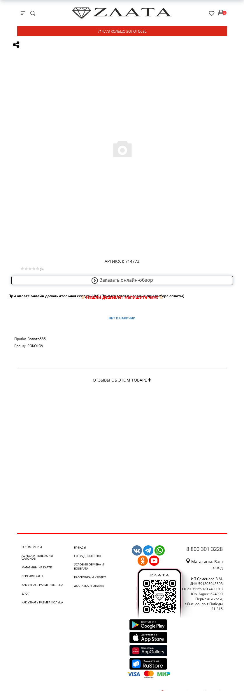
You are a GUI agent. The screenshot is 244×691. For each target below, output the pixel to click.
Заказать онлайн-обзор (122, 280)
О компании (32, 547)
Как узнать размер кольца (42, 585)
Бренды (80, 547)
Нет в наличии (122, 318)
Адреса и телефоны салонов (37, 557)
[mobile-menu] (23, 13)
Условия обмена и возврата (89, 566)
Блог (25, 593)
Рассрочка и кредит (90, 577)
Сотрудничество (87, 556)
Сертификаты (32, 576)
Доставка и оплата (89, 586)
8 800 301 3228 (204, 548)
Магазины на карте (37, 567)
